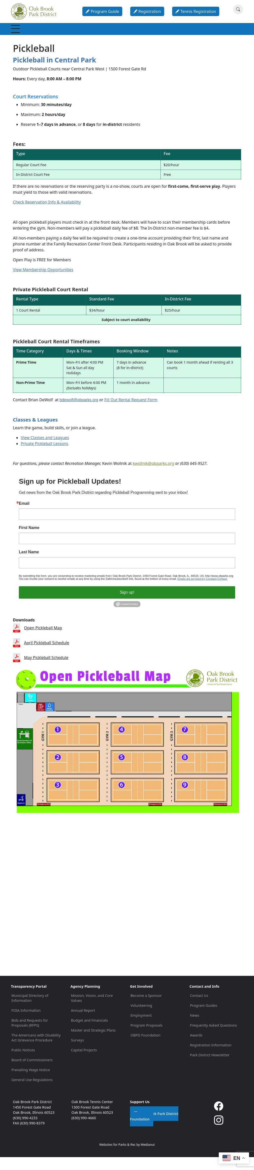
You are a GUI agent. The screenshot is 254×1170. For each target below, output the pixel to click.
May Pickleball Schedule (46, 670)
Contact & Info (231, 35)
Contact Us (199, 1008)
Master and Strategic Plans (93, 1043)
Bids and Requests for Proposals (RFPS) (29, 1035)
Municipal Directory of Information (29, 1011)
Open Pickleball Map (43, 640)
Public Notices (23, 1063)
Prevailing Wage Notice (30, 1082)
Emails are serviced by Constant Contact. (202, 591)
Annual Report (83, 1023)
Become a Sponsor (146, 1008)
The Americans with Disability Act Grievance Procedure (36, 1050)
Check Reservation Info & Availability (47, 215)
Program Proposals (146, 1038)
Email (24, 517)
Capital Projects (84, 1063)
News (194, 1028)
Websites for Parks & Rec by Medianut (127, 1157)
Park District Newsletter (209, 1067)
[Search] (238, 9)
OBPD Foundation (145, 1048)
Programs (86, 35)
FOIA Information (26, 1023)
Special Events (110, 35)
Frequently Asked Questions (213, 1038)
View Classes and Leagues (45, 450)
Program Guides (203, 1018)
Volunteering (141, 1018)
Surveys (77, 1053)
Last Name (29, 565)
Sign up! (127, 605)
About (209, 35)
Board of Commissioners (32, 1072)
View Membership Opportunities (43, 282)
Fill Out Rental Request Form (131, 413)
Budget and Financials (89, 1033)
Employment (141, 1028)
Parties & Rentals (158, 35)
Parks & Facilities (134, 35)
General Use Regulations (32, 1092)
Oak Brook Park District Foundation (154, 1129)
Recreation (57, 35)
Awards (196, 1048)
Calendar (186, 35)
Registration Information (210, 1058)
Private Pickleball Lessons (44, 456)
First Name (29, 541)
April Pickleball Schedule (46, 655)
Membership (27, 35)
